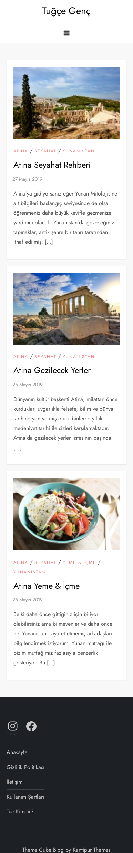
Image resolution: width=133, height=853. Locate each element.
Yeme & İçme (79, 563)
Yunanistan (79, 151)
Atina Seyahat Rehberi (52, 165)
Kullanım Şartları (25, 797)
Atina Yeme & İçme (46, 586)
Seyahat (45, 151)
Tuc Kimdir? (20, 811)
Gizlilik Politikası (25, 767)
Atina (20, 151)
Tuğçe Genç (66, 11)
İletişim (14, 782)
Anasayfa (17, 752)
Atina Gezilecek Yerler (52, 370)
